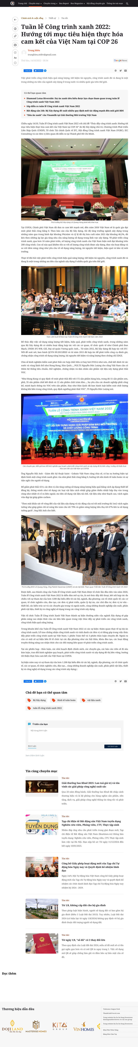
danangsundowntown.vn (110, 1019)
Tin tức (63, 18)
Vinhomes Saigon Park (109, 1009)
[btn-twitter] (119, 70)
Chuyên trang (50, 3)
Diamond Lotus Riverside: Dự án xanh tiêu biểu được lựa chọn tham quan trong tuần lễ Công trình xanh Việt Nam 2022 (71, 100)
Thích (37, 71)
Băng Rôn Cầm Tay (108, 1034)
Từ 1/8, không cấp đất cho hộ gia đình (82, 905)
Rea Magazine (76, 3)
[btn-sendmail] (124, 70)
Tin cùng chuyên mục (40, 771)
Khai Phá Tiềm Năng (108, 1030)
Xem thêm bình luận (33, 755)
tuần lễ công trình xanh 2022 (43, 708)
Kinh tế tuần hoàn (62, 700)
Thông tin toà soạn (112, 3)
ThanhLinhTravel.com (109, 1013)
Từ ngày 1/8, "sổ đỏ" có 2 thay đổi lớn (82, 940)
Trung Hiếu (33, 50)
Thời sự (51, 18)
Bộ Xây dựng (35, 700)
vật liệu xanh (89, 700)
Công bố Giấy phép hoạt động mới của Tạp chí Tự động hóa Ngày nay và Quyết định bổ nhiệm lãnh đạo (89, 867)
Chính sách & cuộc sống (31, 18)
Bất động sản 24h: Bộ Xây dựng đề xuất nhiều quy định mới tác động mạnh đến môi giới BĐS (74, 110)
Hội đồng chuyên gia (93, 3)
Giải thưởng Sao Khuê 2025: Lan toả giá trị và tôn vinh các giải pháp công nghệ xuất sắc (89, 784)
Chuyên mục (34, 3)
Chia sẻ (26, 71)
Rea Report (63, 3)
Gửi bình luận (111, 746)
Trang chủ (22, 3)
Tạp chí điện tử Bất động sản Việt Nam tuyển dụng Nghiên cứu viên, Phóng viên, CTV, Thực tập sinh (90, 823)
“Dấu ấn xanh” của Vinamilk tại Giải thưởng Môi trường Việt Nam (60, 115)
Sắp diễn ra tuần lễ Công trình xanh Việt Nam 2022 (52, 106)
